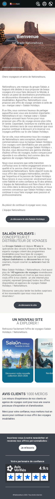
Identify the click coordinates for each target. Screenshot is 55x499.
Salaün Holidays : (27, 237)
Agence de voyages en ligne (13, 67)
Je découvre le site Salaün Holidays (27, 219)
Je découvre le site (27, 305)
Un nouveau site (27, 321)
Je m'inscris (27, 447)
